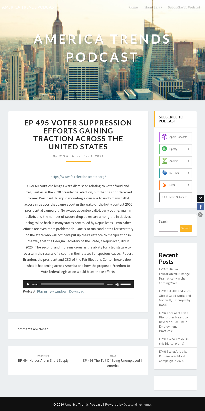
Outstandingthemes (138, 404)
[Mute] (117, 284)
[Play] (28, 284)
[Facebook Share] (200, 206)
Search (163, 221)
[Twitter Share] (200, 198)
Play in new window (51, 291)
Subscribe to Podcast (184, 7)
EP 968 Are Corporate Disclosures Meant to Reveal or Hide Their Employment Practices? (173, 322)
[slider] (72, 284)
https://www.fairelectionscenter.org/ (78, 176)
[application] (78, 284)
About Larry (153, 7)
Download (76, 291)
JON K (63, 156)
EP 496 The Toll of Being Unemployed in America (113, 361)
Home (133, 7)
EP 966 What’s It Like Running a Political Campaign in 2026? (173, 356)
